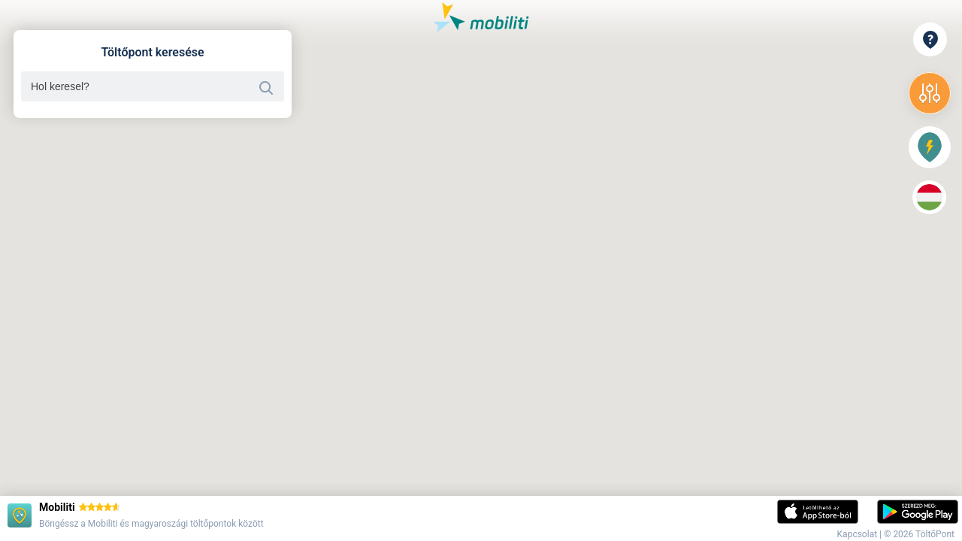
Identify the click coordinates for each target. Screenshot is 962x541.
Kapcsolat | (860, 534)
